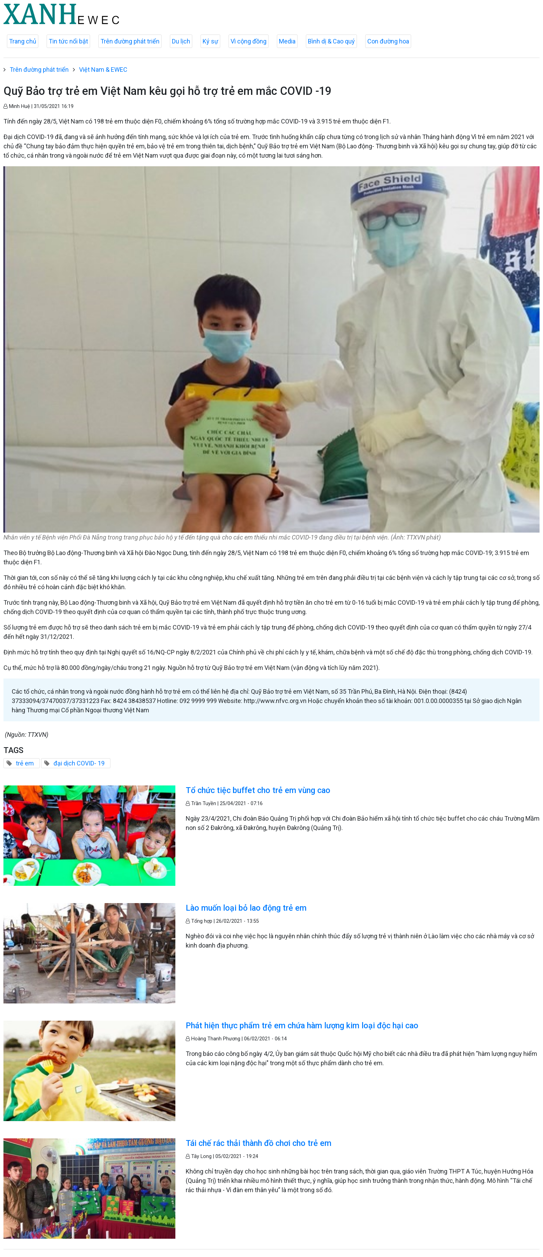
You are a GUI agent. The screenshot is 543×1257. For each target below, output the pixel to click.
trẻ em (25, 763)
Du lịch (181, 41)
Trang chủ (22, 41)
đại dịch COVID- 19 (79, 763)
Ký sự (210, 41)
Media (287, 41)
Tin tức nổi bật (68, 41)
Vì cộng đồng (248, 41)
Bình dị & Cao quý (331, 41)
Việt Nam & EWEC (103, 69)
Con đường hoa (388, 41)
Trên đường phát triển (129, 41)
